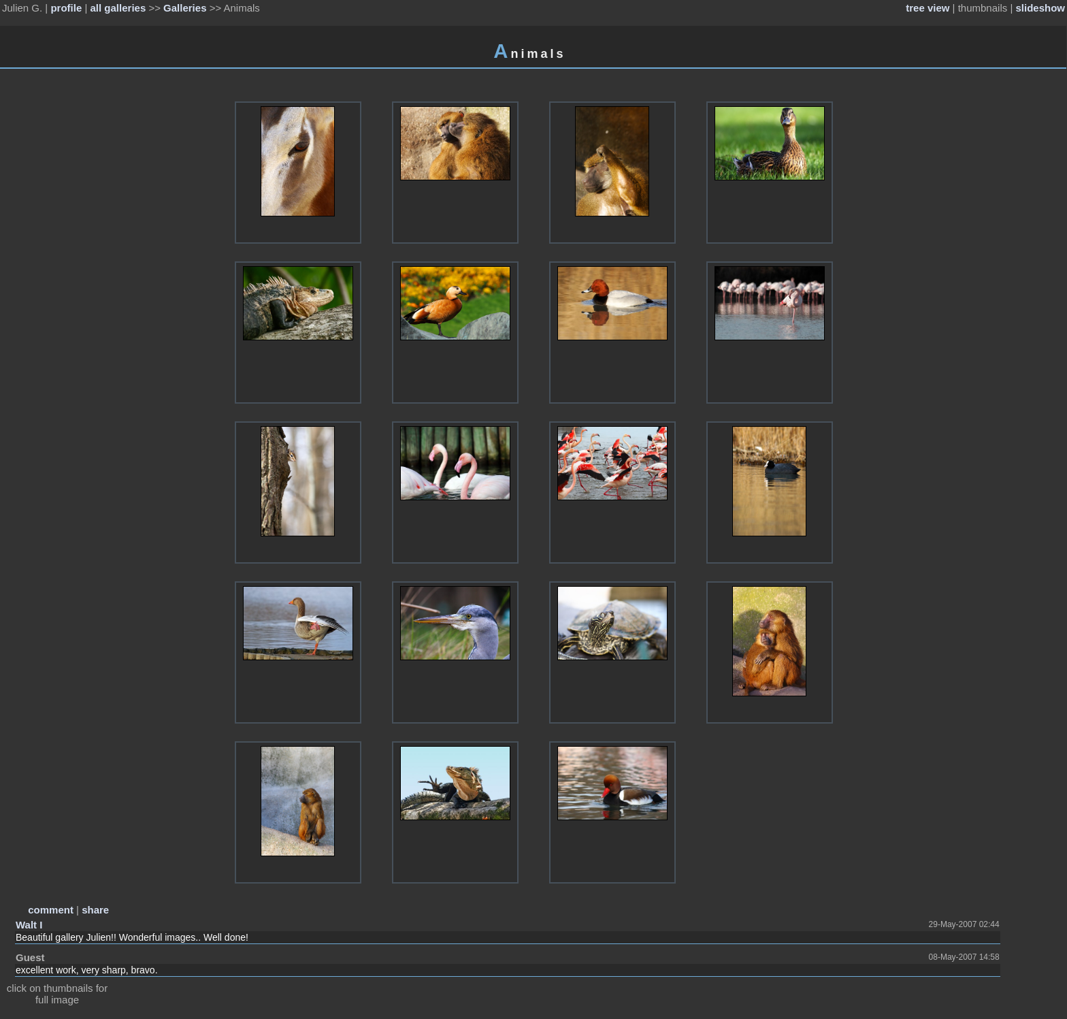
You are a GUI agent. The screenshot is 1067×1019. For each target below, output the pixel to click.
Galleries (184, 8)
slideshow (1040, 8)
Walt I (29, 925)
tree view (927, 8)
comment (50, 910)
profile (66, 8)
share (95, 910)
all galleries (118, 8)
